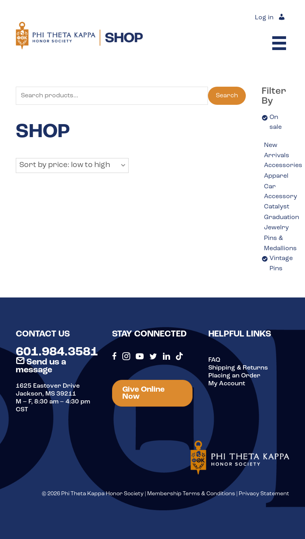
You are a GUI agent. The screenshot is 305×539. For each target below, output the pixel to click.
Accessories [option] (283, 165)
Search (227, 96)
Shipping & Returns (238, 368)
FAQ (214, 360)
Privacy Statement (264, 494)
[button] (72, 165)
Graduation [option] (281, 217)
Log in (264, 18)
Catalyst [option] (276, 207)
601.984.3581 (57, 352)
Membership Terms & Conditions (191, 494)
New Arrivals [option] (276, 150)
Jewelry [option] (276, 228)
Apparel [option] (276, 176)
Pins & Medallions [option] (280, 243)
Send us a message (41, 366)
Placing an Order (234, 376)
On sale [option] (275, 122)
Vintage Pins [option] (281, 263)
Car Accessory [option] (280, 192)
